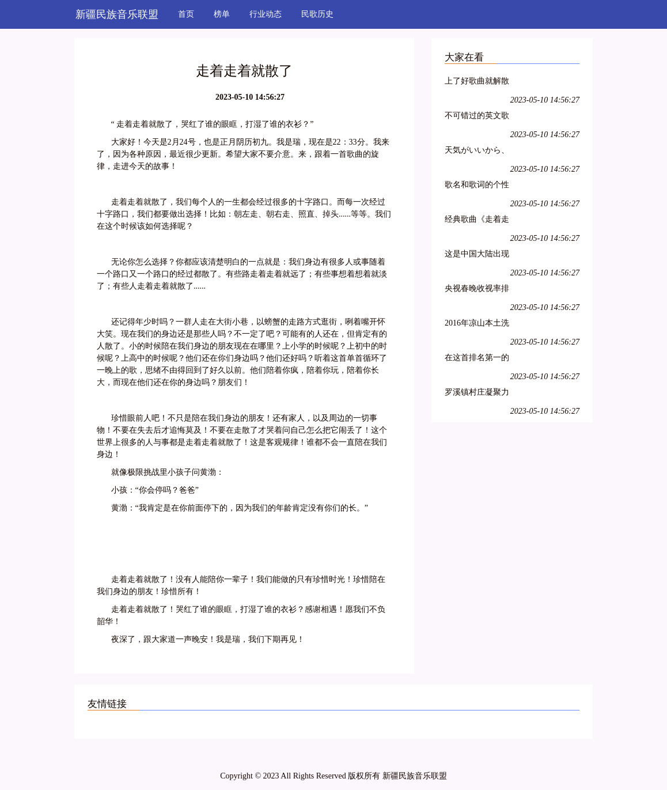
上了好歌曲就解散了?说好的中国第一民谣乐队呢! (479, 83)
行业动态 (265, 14)
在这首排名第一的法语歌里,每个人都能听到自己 (478, 359)
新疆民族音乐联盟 (116, 14)
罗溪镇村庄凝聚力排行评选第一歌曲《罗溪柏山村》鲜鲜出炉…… (477, 394)
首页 (186, 14)
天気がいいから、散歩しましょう (477, 152)
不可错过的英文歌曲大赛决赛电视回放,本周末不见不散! (477, 117)
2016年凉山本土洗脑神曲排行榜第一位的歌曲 (477, 325)
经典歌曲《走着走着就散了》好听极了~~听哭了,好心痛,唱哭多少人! (477, 221)
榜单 (222, 14)
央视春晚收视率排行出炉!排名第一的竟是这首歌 (478, 290)
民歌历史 (317, 14)
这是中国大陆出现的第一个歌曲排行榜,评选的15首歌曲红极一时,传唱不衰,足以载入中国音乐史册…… (479, 256)
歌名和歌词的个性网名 (477, 186)
